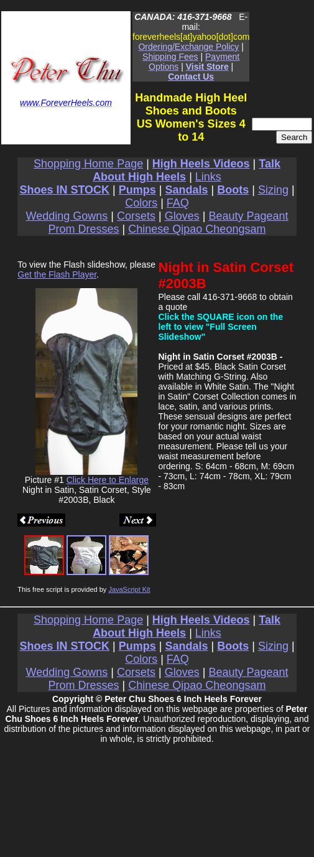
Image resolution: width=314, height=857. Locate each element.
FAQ (178, 203)
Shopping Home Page (88, 163)
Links (208, 177)
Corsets (136, 216)
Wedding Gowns (67, 216)
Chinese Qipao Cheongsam (197, 229)
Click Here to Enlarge (108, 480)
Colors (141, 203)
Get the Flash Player (56, 274)
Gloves (182, 216)
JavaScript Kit (129, 589)
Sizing (273, 190)
